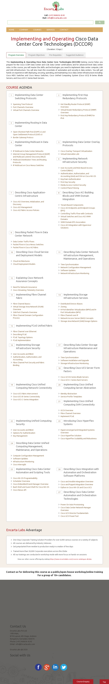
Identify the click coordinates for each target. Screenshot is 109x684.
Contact (64, 30)
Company (23, 30)
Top (104, 682)
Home (11, 30)
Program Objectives (36, 55)
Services (51, 30)
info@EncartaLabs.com (57, 18)
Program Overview (16, 55)
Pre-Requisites (55, 55)
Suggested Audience (75, 55)
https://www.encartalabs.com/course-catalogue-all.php (71, 559)
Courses (37, 30)
